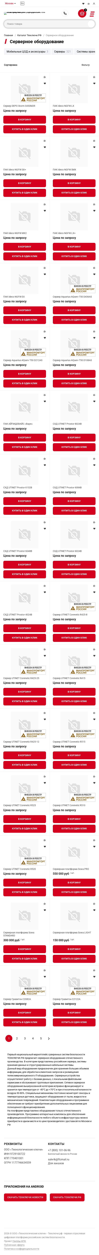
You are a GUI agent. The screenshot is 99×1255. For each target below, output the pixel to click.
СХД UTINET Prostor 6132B (17, 487)
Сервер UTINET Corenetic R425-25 (21, 678)
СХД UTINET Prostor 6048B (17, 551)
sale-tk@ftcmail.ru (58, 1159)
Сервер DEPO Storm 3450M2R (19, 106)
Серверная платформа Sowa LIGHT (72, 932)
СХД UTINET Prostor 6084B (67, 487)
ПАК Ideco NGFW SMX (64, 169)
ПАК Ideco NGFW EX (14, 296)
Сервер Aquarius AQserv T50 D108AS (72, 360)
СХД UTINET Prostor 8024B (67, 423)
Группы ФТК (19, 1241)
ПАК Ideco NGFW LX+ (64, 233)
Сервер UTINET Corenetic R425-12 (21, 741)
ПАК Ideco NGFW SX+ (14, 169)
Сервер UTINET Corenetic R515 (69, 741)
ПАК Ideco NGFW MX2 (15, 233)
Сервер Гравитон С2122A (66, 999)
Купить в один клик (24, 129)
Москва (9, 3)
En (22, 3)
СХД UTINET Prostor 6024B (67, 551)
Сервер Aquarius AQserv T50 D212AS (22, 360)
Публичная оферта (14, 1245)
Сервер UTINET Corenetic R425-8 (70, 614)
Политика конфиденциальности (21, 1248)
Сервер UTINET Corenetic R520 (19, 869)
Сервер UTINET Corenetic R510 (69, 805)
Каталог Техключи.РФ (29, 35)
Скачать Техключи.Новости (25, 1197)
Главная (8, 35)
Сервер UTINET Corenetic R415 (69, 678)
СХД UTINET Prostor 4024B (17, 614)
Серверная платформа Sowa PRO (71, 869)
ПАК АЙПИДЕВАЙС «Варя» (18, 423)
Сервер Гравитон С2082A (17, 999)
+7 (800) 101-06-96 (65, 13)
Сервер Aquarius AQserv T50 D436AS (72, 296)
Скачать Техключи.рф (67, 1197)
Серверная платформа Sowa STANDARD (18, 934)
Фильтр (86, 65)
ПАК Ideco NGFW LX (63, 106)
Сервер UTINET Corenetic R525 (19, 805)
